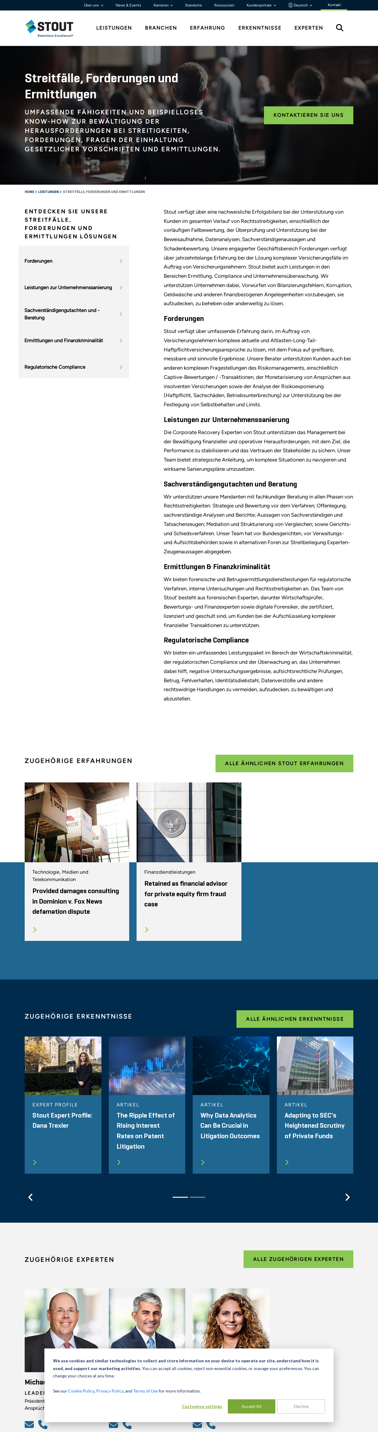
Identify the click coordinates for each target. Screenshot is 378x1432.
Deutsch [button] (298, 5)
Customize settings (202, 1406)
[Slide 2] (197, 1197)
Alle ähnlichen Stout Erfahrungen (284, 763)
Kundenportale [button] (260, 5)
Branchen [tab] (161, 28)
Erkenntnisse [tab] (259, 28)
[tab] (54, 28)
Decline (301, 1406)
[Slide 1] (180, 1197)
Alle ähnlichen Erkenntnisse (295, 1019)
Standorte (193, 5)
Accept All (252, 1406)
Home (30, 192)
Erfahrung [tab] (207, 28)
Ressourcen (224, 5)
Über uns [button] (92, 5)
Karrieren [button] (162, 5)
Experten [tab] (308, 28)
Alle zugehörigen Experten (298, 1259)
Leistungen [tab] (114, 28)
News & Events (128, 5)
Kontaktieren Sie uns (308, 115)
